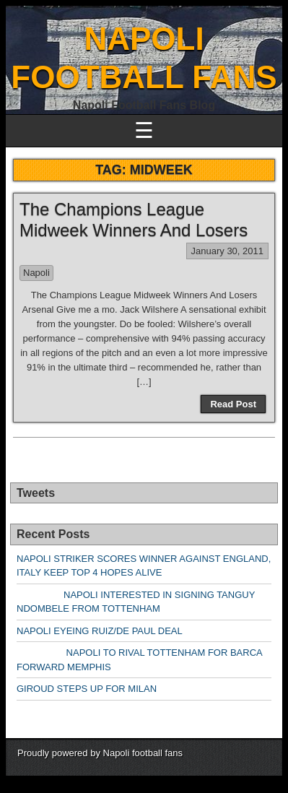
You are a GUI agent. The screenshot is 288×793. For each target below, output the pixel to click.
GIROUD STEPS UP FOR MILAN (87, 688)
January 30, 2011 (227, 251)
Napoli (36, 272)
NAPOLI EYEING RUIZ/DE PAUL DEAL (100, 630)
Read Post (233, 404)
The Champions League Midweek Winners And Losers (133, 219)
